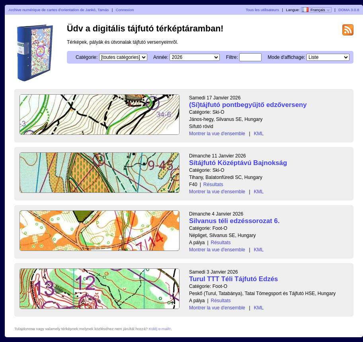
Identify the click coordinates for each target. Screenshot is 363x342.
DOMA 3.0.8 (348, 10)
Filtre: (232, 57)
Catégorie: (87, 57)
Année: (160, 57)
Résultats (213, 184)
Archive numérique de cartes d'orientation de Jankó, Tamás (59, 10)
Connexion (125, 10)
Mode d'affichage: (286, 57)
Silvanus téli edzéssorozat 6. (234, 221)
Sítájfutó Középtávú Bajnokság (238, 163)
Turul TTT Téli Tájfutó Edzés (233, 279)
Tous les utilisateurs (262, 10)
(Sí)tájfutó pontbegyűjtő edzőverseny (248, 105)
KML (259, 133)
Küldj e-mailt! (160, 328)
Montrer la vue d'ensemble (217, 133)
